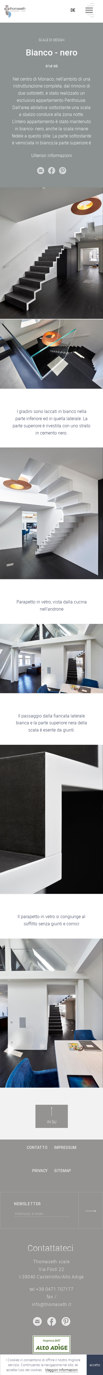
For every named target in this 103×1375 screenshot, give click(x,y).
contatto (37, 1147)
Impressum (65, 1147)
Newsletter (27, 1204)
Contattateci (50, 1248)
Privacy (40, 1170)
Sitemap (62, 1170)
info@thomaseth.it (51, 1304)
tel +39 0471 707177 (52, 1289)
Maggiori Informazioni (61, 1370)
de (73, 10)
